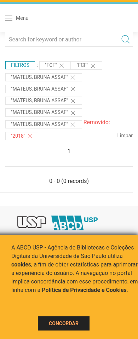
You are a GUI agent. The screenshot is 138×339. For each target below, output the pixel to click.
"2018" (22, 136)
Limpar (125, 135)
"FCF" (55, 65)
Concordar (64, 323)
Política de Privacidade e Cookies (84, 290)
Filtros (20, 65)
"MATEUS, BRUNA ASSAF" (43, 77)
